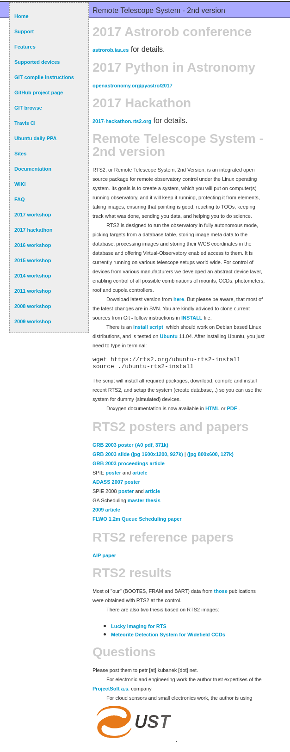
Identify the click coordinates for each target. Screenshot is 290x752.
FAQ (19, 199)
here (178, 299)
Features (25, 46)
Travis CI (25, 123)
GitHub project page (38, 92)
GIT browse (28, 108)
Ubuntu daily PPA (35, 138)
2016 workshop (32, 245)
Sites (20, 153)
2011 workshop (32, 291)
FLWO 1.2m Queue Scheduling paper (137, 521)
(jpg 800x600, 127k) (210, 457)
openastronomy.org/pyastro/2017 (133, 85)
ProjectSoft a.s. (111, 691)
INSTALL (192, 318)
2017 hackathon (33, 230)
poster (113, 475)
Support (24, 31)
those (221, 594)
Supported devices (37, 62)
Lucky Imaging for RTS (139, 629)
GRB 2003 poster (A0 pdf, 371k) (130, 447)
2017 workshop (32, 214)
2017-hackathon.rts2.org (122, 121)
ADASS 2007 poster (116, 484)
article (139, 475)
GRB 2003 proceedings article (129, 466)
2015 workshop (32, 260)
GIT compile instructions (44, 77)
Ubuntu (169, 336)
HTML (212, 411)
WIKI (19, 184)
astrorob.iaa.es (111, 50)
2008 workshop (32, 306)
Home (21, 16)
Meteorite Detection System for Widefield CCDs (168, 637)
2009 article (106, 512)
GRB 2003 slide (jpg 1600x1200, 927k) (138, 457)
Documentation (32, 169)
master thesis (144, 503)
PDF (232, 411)
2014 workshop (32, 275)
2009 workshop (32, 321)
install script (148, 327)
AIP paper (104, 558)
